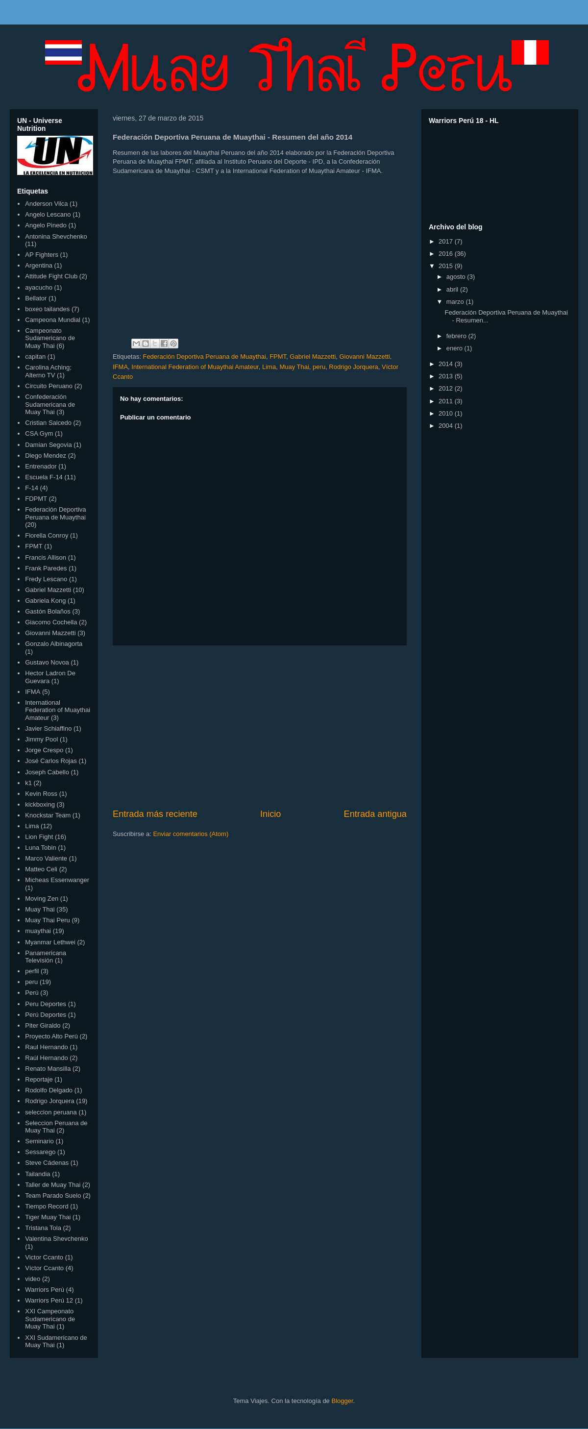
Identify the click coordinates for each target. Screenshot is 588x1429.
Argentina (38, 265)
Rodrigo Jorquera (353, 366)
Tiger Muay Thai (48, 1217)
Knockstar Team (48, 815)
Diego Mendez (45, 455)
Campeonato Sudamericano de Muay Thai (50, 338)
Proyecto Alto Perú (51, 1036)
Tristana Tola (43, 1228)
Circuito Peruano (49, 386)
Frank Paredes (46, 568)
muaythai (38, 931)
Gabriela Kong (45, 600)
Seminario (39, 1141)
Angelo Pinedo (46, 225)
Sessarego (40, 1152)
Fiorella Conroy (46, 535)
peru (319, 366)
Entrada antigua (375, 814)
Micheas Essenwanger (57, 880)
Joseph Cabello (47, 772)
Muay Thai (294, 366)
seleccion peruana (51, 1112)
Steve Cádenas (47, 1162)
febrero (457, 336)
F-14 (31, 488)
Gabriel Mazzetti (313, 356)
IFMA (120, 366)
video (32, 1278)
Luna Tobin (40, 847)
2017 (447, 241)
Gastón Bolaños (48, 611)
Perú (31, 992)
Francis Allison (45, 557)
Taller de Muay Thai (52, 1184)
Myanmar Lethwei (50, 942)
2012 (447, 388)
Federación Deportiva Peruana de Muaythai (204, 356)
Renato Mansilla (48, 1068)
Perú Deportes (45, 1014)
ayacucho (38, 287)
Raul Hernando (46, 1047)
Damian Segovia (48, 444)
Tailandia (37, 1174)
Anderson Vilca (46, 203)
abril (453, 289)
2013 (447, 376)
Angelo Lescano (48, 214)
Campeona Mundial (52, 319)
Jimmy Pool (41, 739)
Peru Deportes (45, 1004)
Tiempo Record (46, 1206)
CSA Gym (39, 433)
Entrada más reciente (155, 814)
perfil (32, 971)
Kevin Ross (41, 793)
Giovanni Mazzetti (365, 356)
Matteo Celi (41, 869)
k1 (28, 783)
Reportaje (38, 1079)
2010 (447, 413)
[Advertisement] (260, 726)
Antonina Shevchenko (56, 236)
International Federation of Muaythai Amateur (194, 366)
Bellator (36, 298)
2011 (447, 401)
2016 (447, 253)
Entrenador (40, 466)
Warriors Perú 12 (49, 1300)
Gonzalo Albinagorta (53, 643)
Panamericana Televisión (45, 956)
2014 (447, 364)
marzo (456, 301)
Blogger (342, 1400)
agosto (456, 276)
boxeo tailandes (47, 309)
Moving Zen (41, 898)
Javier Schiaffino (48, 728)
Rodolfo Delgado (49, 1090)
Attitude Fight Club (51, 276)
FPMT (278, 356)
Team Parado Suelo (53, 1195)
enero (455, 348)
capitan (35, 356)
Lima (269, 366)
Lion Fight (39, 836)
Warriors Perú (44, 1289)
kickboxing (40, 804)
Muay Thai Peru (47, 920)
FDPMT (36, 498)
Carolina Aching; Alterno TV (48, 371)
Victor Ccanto (44, 1257)
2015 (447, 266)
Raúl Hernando (46, 1057)
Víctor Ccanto (44, 1268)
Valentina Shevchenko (56, 1238)
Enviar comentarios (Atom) (190, 834)
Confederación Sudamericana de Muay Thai (50, 404)
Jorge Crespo (44, 750)
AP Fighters (41, 254)
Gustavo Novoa (47, 662)
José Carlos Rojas (51, 760)
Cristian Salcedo (48, 422)
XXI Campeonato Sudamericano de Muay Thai (50, 1318)
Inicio (270, 814)
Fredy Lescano (46, 579)
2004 (447, 425)
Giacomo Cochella (51, 622)
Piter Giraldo (42, 1025)
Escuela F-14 (44, 477)
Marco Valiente (46, 858)
